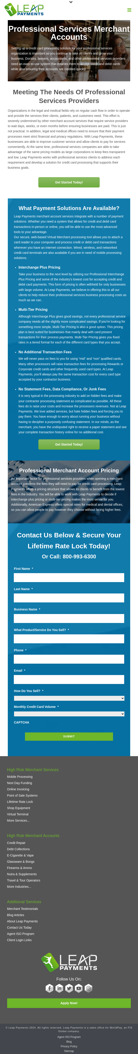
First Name (23, 568)
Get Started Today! (69, 182)
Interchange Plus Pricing (39, 267)
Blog (69, 1041)
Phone (20, 650)
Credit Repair (16, 843)
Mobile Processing (20, 776)
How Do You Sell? (28, 691)
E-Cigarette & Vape (20, 855)
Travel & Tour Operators (23, 880)
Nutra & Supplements (22, 874)
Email (19, 670)
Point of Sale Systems (22, 795)
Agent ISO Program (20, 934)
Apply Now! (69, 1003)
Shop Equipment (18, 808)
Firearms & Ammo (19, 868)
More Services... (18, 820)
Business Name (27, 609)
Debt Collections (18, 849)
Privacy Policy (69, 1046)
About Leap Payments (22, 921)
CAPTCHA (21, 722)
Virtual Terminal (18, 814)
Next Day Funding (19, 783)
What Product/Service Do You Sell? (41, 630)
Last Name (23, 589)
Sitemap (69, 1051)
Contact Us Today (19, 927)
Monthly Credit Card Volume (36, 707)
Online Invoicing (18, 789)
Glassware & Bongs (21, 861)
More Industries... (19, 886)
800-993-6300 (79, 556)
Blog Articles (15, 915)
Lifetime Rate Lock (20, 802)
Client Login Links (19, 940)
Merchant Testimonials (22, 909)
